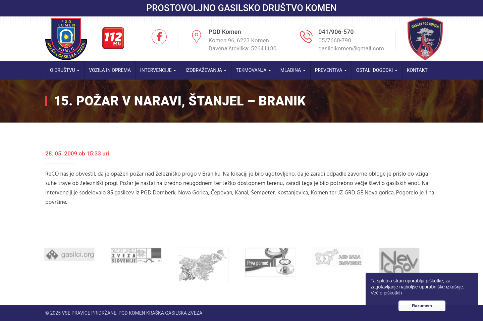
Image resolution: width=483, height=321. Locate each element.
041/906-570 (336, 31)
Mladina (293, 70)
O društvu (64, 70)
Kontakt (417, 70)
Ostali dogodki (376, 70)
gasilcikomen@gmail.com (351, 48)
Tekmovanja (253, 70)
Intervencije (158, 70)
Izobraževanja (205, 70)
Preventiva (331, 70)
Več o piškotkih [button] (386, 292)
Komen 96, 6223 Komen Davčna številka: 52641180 (243, 44)
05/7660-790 (334, 40)
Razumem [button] (422, 306)
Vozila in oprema (110, 70)
